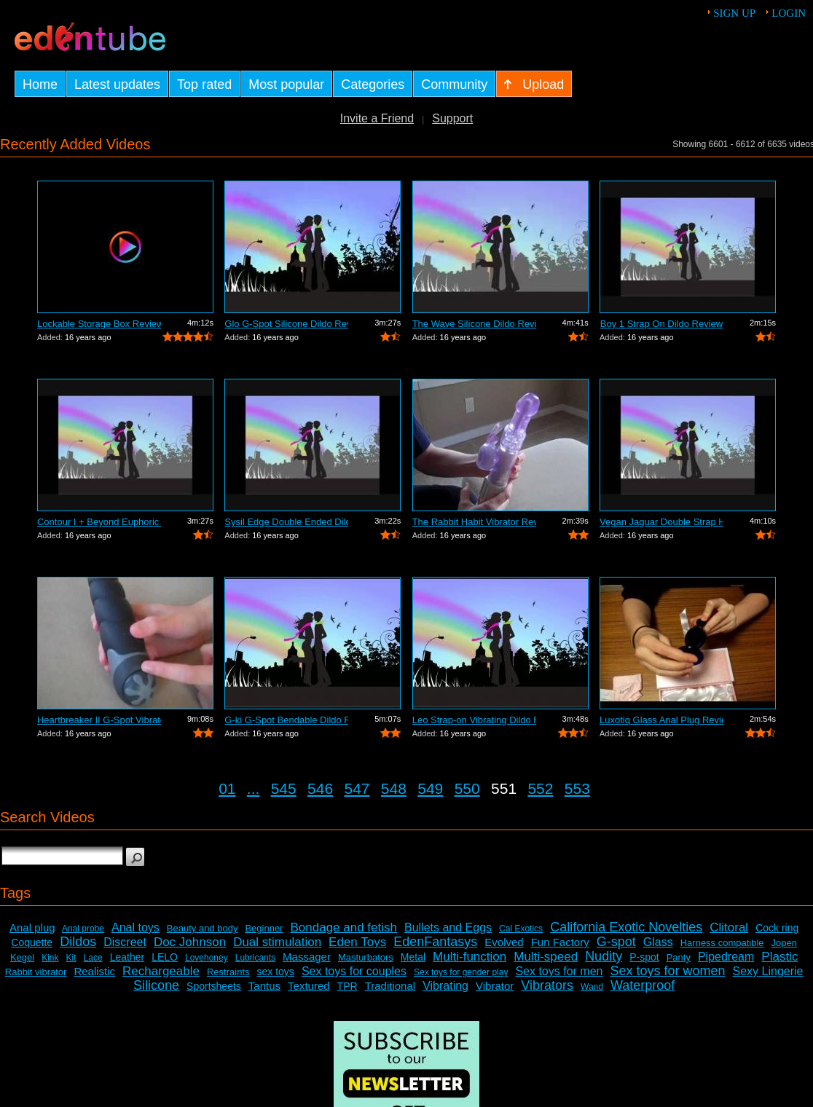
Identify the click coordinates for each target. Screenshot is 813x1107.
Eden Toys (357, 942)
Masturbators (365, 957)
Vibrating (445, 986)
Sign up (734, 13)
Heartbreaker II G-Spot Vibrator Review (99, 719)
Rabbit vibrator (36, 971)
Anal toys (135, 927)
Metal (413, 957)
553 (577, 788)
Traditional (390, 986)
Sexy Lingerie (768, 971)
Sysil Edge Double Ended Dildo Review (286, 521)
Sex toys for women (667, 971)
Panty (679, 957)
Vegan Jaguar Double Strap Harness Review (661, 521)
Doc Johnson (190, 942)
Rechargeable (161, 971)
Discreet (124, 942)
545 (283, 788)
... (253, 788)
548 (393, 788)
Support (452, 118)
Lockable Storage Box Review (99, 323)
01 (227, 788)
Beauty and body (202, 928)
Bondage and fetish (343, 927)
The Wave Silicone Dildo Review (474, 323)
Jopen (784, 942)
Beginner (264, 928)
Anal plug (32, 927)
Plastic (779, 957)
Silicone (156, 985)
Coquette (31, 942)
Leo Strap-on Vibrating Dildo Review (474, 719)
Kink (50, 958)
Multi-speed (546, 957)
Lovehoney (206, 958)
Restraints (228, 971)
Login (788, 13)
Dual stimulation (277, 942)
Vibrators (547, 985)
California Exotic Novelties (626, 927)
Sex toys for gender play (461, 972)
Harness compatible (722, 942)
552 (540, 788)
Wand (592, 987)
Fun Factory (560, 942)
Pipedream (726, 956)
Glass (658, 942)
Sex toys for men (558, 971)
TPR (347, 986)
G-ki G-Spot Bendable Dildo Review (286, 719)
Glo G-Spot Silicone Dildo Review (286, 323)
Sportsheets (213, 986)
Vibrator (495, 986)
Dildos (78, 941)
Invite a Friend (377, 118)
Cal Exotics (521, 928)
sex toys (275, 971)
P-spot (644, 957)
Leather (127, 957)
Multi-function (469, 957)
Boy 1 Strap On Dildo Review (661, 323)
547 (356, 788)
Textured (309, 986)
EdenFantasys (435, 941)
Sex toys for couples (354, 971)
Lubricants (255, 958)
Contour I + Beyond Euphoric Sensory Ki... (99, 521)
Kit (71, 958)
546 (320, 788)
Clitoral (729, 927)
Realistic (94, 971)
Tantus (264, 986)
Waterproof (642, 985)
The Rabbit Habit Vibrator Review (474, 521)
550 (467, 788)
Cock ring (776, 928)
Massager (307, 956)
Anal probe (83, 928)
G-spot (616, 941)
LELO (165, 957)
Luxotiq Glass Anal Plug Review (661, 719)
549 (430, 788)
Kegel (22, 957)
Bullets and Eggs (448, 927)
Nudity (603, 956)
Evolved (503, 942)
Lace (93, 958)
